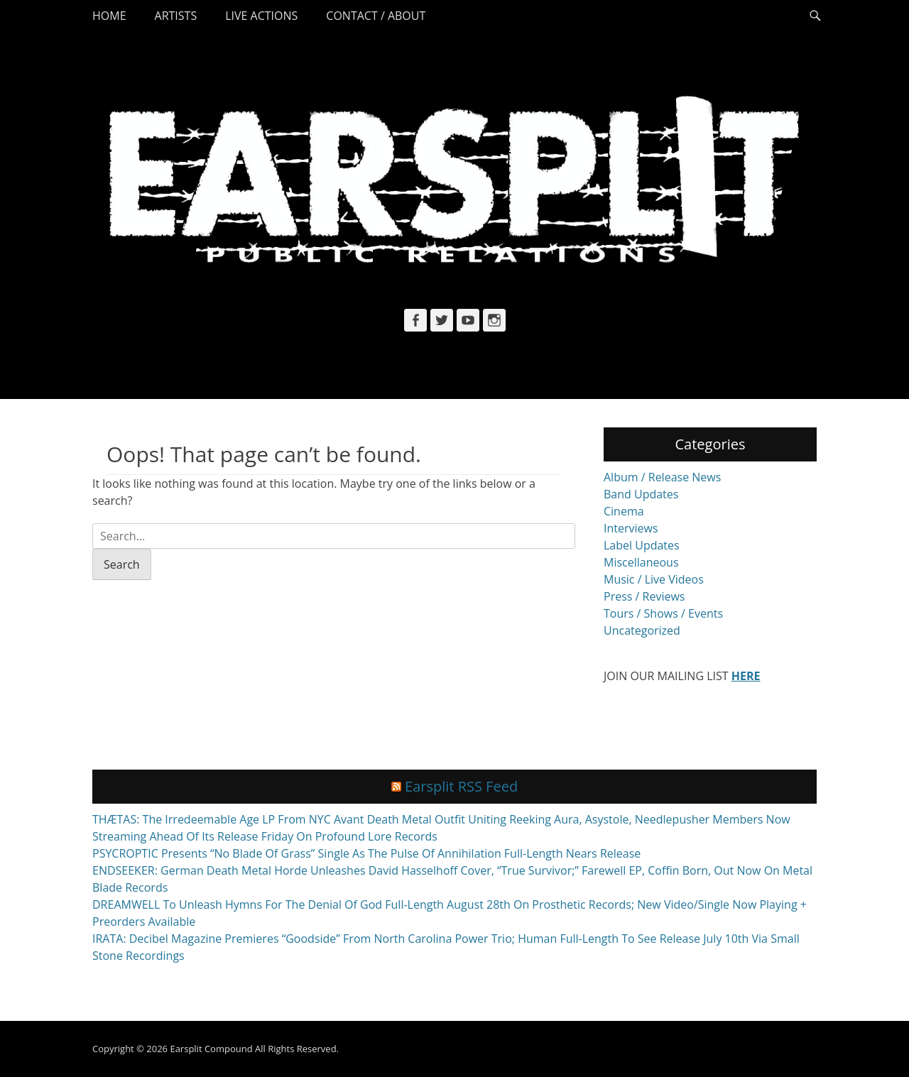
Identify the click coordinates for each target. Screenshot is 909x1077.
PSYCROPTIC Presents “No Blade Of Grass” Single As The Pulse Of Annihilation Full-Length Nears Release (366, 853)
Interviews (631, 528)
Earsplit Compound (211, 1048)
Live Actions (261, 15)
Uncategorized (642, 630)
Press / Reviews (644, 596)
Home (109, 15)
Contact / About (375, 15)
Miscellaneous (641, 562)
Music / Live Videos (654, 579)
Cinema (624, 511)
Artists (176, 15)
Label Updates (642, 545)
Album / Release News (662, 477)
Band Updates (641, 494)
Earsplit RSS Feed (461, 786)
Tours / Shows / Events (663, 613)
